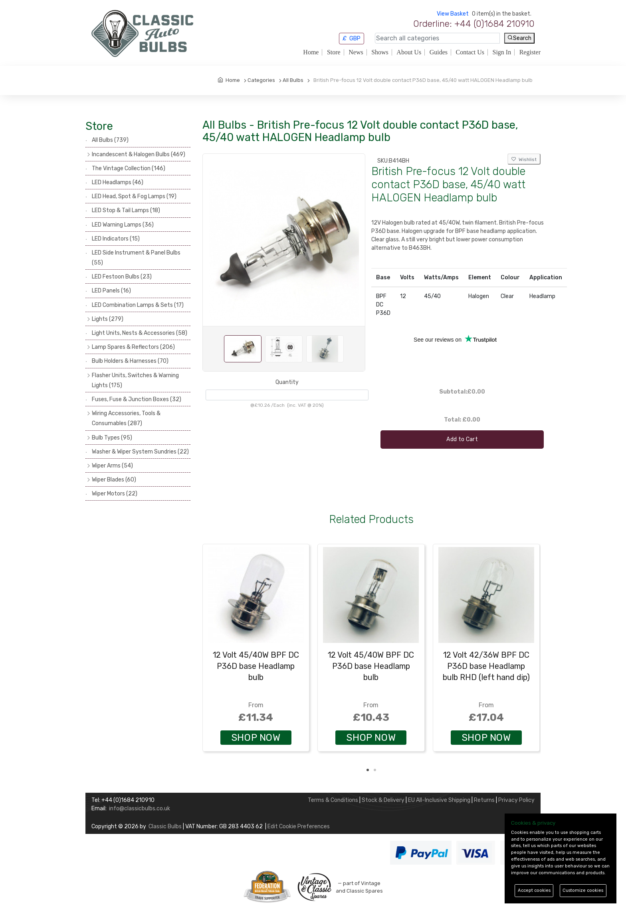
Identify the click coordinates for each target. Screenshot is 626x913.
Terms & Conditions (333, 800)
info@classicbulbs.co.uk (139, 808)
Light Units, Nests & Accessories (139, 333)
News (356, 52)
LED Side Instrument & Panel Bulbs (136, 257)
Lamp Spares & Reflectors (133, 347)
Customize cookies (583, 890)
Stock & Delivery (383, 800)
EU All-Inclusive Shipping (439, 800)
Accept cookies (534, 890)
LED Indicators (116, 238)
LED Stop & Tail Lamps (126, 210)
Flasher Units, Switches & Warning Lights (135, 380)
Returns (484, 800)
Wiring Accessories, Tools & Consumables (126, 418)
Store (334, 52)
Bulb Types (112, 437)
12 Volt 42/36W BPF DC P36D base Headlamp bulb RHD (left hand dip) (486, 666)
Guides (439, 52)
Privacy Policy (516, 800)
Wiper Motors (114, 493)
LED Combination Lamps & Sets (138, 305)
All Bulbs (110, 140)
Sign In (502, 52)
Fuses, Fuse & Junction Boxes (136, 399)
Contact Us (470, 52)
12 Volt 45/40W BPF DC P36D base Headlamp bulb (256, 666)
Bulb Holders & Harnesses (130, 361)
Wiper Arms (112, 465)
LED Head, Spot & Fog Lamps (134, 196)
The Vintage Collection (128, 168)
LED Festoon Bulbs (122, 276)
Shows (379, 52)
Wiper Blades (114, 479)
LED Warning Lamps (123, 224)
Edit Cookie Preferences (298, 826)
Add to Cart (462, 439)
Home (311, 52)
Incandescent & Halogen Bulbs (138, 154)
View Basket (453, 13)
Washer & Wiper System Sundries (140, 451)
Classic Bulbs (165, 826)
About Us (408, 52)
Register (530, 52)
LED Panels (111, 290)
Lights (107, 319)
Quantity (287, 382)
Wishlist (524, 159)
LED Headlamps (117, 182)
